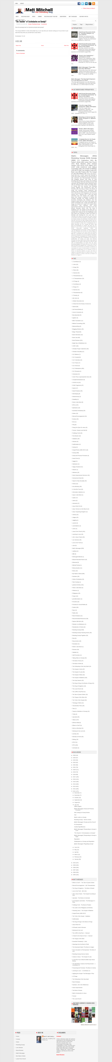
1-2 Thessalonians (77, 278)
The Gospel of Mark (77, 674)
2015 (74, 781)
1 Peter (85, 184)
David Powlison (93, 176)
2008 (74, 867)
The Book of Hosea (77, 990)
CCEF (73, 167)
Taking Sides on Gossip (78, 658)
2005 (74, 874)
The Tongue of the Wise (85, 209)
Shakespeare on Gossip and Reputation (84, 841)
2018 (74, 774)
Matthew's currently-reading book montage (83, 1004)
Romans (81, 180)
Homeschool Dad (89, 187)
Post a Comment (20, 53)
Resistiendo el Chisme (81, 225)
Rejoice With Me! (81, 182)
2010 (74, 862)
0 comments (44, 24)
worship (73, 212)
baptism (82, 245)
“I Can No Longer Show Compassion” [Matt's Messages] (87, 106)
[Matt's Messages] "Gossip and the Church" (85, 822)
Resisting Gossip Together (50, 16)
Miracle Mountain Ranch (78, 208)
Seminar (40, 16)
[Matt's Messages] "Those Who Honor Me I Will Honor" (86, 68)
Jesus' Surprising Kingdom (79, 511)
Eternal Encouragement (88, 211)
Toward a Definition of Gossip (86, 197)
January (76, 859)
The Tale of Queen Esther (86, 220)
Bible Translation (93, 217)
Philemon (78, 253)
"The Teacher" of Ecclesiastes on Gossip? (30, 21)
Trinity (91, 241)
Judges (92, 195)
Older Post (66, 45)
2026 (74, 755)
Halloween (93, 246)
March (76, 854)
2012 (74, 788)
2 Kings (74, 287)
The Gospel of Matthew (89, 168)
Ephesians (85, 218)
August (76, 802)
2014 (74, 784)
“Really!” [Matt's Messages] (85, 128)
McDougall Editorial (81, 252)
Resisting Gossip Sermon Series (80, 954)
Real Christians (83, 217)
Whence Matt (75, 722)
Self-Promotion (86, 248)
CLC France (79, 226)
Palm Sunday (75, 582)
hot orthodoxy (77, 184)
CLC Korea (75, 365)
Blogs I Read (75, 332)
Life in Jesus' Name (82, 175)
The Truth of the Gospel (88, 201)
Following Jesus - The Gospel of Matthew (82, 910)
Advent (88, 173)
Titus (85, 226)
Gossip (29, 24)
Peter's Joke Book (91, 240)
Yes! (75, 815)
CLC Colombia (76, 360)
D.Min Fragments (81, 176)
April (75, 852)
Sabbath (73, 241)
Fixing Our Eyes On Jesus (79, 427)
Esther (91, 218)
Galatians (88, 200)
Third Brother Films (77, 705)
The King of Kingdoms (78, 686)
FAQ (84, 221)
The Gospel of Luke (77, 672)
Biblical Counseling (77, 323)
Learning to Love (90, 206)
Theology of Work (84, 213)
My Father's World (77, 573)
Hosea (85, 216)
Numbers (73, 191)
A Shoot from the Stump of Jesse (80, 303)
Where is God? (80, 222)
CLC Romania (88, 249)
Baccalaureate (92, 226)
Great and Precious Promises (79, 455)
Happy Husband (89, 198)
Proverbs (73, 189)
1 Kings (85, 202)
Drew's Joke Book (76, 402)
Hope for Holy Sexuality (78, 481)
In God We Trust (76, 489)
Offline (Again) (77, 806)
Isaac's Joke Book (91, 250)
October (76, 797)
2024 (74, 760)
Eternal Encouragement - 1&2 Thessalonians (83, 885)
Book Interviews (76, 334)
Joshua (80, 216)
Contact (22, 3)
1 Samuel (81, 194)
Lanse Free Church (20, 20)
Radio (91, 202)
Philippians (86, 193)
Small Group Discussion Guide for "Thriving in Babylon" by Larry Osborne (86, 33)
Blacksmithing (79, 242)
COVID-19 (84, 167)
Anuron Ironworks (76, 312)
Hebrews (85, 205)
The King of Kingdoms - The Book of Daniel (83, 888)
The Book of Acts (83, 191)
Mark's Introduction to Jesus (79, 993)
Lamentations (74, 248)
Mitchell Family (90, 252)
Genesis (93, 237)
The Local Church (86, 232)
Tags (81, 24)
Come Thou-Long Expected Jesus (82, 228)
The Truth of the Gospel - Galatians (81, 916)
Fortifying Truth (76, 433)
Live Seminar (84, 186)
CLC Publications (83, 160)
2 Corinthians (82, 236)
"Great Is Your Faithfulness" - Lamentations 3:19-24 (86, 56)
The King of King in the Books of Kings (82, 683)
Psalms (83, 172)
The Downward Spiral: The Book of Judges (83, 947)
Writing (81, 173)
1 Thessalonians (89, 245)
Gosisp (81, 238)
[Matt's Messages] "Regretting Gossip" (83, 844)
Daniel (78, 204)
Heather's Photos (84, 16)
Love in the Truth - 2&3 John (79, 891)
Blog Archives (89, 24)
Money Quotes (77, 218)
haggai (78, 254)
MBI (89, 234)
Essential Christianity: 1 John (79, 941)
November (77, 795)
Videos (33, 16)
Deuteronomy (81, 246)
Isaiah (85, 204)
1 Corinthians (79, 233)
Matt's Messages (73, 16)
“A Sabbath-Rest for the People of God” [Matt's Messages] (86, 140)
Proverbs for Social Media (88, 230)
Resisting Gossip (25, 16)
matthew (73, 249)
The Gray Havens (76, 680)
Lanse (80, 248)
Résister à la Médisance (78, 624)
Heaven (72, 250)
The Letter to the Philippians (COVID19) (82, 907)
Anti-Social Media (76, 309)
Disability (87, 246)
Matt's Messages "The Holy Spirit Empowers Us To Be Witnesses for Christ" (83, 79)
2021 (74, 767)
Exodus (79, 193)
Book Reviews (63, 16)
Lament (84, 244)
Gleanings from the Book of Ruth (80, 944)
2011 (74, 791)
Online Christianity (76, 202)
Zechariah (93, 248)
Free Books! (83, 195)
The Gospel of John (88, 170)
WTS (76, 170)
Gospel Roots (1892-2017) (79, 450)
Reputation (77, 839)
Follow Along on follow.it (89, 8)
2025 (74, 757)
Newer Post (18, 45)
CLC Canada (85, 224)
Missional (78, 230)
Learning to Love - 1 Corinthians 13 (81, 970)
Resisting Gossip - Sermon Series (82, 819)
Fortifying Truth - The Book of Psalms (81, 905)
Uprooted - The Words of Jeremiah (81, 898)
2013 (74, 786)
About (17, 16)
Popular (75, 24)
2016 (74, 779)
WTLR (77, 245)
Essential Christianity (76, 200)
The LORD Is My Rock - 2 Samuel (81, 933)
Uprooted (73, 183)
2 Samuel (80, 212)
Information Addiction (81, 250)
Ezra (94, 249)
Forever (74, 996)
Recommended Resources (90, 178)
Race (72, 245)
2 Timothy (89, 236)
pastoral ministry (76, 585)
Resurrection (91, 182)
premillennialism (80, 249)
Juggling (73, 252)
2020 (74, 769)
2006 (74, 872)
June (75, 847)
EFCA (82, 165)
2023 (74, 762)
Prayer (87, 180)
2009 (74, 865)
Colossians (78, 234)
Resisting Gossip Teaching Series (88, 183)
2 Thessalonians (90, 222)
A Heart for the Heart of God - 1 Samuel (82, 935)
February (76, 857)
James (84, 234)
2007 (74, 870)
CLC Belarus (75, 354)
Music (72, 197)
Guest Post (88, 242)
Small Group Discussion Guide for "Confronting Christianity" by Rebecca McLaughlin (87, 45)
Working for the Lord (85, 215)
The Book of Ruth (75, 232)
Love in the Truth (91, 244)
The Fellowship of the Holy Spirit (80, 666)
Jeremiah (76, 178)
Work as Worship (76, 728)
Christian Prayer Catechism (86, 190)
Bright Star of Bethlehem (83, 237)
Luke (72, 230)
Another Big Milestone (79, 826)
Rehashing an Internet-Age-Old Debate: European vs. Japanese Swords (87, 118)
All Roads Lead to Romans (79, 927)
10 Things (75, 236)
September (77, 800)
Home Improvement (77, 987)
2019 (74, 772)
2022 (74, 765)
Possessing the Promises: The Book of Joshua (84, 968)
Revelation (94, 234)
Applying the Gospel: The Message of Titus (83, 973)
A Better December (77, 301)
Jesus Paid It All (81, 240)
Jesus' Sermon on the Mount (79, 509)
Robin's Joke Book (86, 253)
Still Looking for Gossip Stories (82, 812)
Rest (91, 225)
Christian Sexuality (76, 198)
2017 (74, 777)
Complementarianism (76, 229)
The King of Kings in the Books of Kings (82, 921)
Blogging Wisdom (79, 179)
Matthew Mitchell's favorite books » (89, 1024)
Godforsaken (74, 238)
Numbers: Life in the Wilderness (80, 984)
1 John (89, 194)
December (77, 792)
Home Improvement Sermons (79, 475)
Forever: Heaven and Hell (89, 229)
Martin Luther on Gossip (80, 817)
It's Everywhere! (78, 824)
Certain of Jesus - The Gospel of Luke (82, 956)
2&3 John (74, 298)
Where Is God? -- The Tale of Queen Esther (83, 882)
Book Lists (74, 172)
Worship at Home (76, 736)
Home (16, 3)
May (75, 849)
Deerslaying (78, 221)
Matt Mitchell (49, 1036)
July (75, 804)
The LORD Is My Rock (82, 241)
